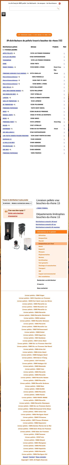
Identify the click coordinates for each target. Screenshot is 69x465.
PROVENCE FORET (8, 121)
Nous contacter (42, 288)
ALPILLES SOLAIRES (9, 56)
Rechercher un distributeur (46, 280)
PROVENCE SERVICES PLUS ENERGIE (14, 73)
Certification (43, 260)
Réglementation (44, 254)
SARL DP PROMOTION (10, 101)
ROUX (4, 111)
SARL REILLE (7, 87)
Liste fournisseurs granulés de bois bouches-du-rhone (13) (34, 34)
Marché (41, 241)
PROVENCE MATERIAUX (10, 107)
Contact (32, 457)
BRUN (5, 118)
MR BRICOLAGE (8, 146)
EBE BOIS (6, 149)
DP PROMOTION (8, 104)
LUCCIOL (5, 97)
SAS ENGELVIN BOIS (9, 94)
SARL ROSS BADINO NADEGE (12, 90)
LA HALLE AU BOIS (9, 142)
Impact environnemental (47, 273)
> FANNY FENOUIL (42, 208)
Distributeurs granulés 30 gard (46, 221)
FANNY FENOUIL (8, 67)
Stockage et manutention (47, 265)
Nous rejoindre (41, 457)
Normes (41, 257)
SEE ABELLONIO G (8, 132)
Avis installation (44, 276)
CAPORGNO (6, 128)
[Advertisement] (34, 26)
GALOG (5, 125)
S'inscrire (40, 284)
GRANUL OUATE (8, 114)
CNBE (4, 63)
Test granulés (43, 262)
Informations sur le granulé (46, 231)
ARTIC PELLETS (8, 53)
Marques (41, 252)
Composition (43, 238)
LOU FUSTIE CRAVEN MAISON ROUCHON (15, 135)
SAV (40, 271)
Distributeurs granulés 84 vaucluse (48, 227)
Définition (42, 235)
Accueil (25, 457)
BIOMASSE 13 (7, 139)
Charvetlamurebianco (10, 76)
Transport (42, 268)
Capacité (42, 249)
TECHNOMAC (7, 60)
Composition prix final (46, 243)
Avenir (41, 246)
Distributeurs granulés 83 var (46, 224)
